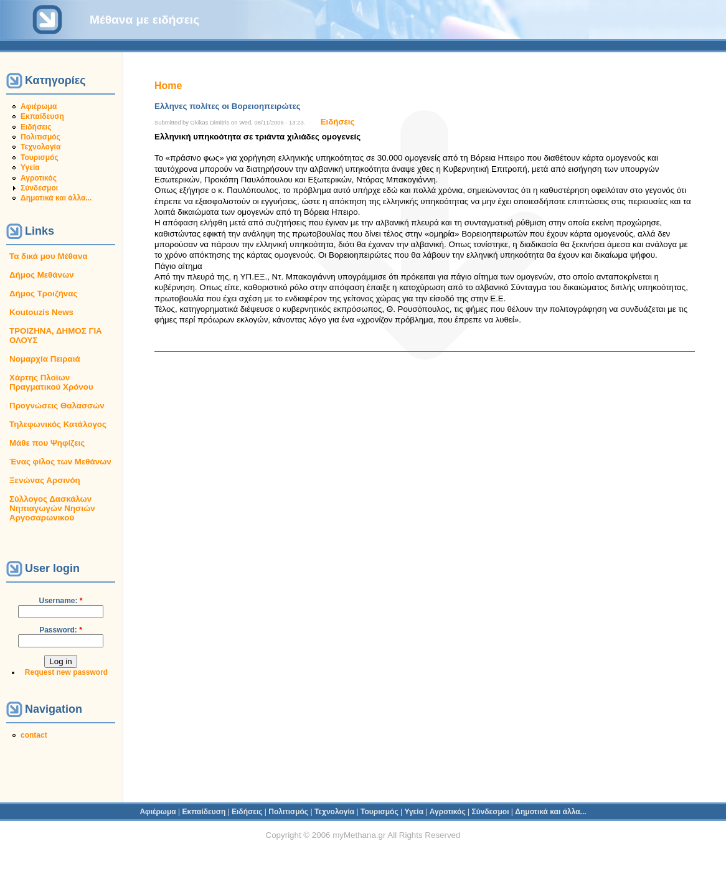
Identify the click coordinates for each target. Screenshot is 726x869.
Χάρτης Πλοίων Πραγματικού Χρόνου (51, 382)
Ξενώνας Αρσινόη (44, 480)
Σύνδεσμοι (39, 188)
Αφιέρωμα (39, 106)
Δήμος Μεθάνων (41, 274)
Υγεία (30, 167)
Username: (60, 600)
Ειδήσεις (36, 127)
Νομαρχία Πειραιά (44, 359)
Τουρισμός (40, 157)
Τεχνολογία (40, 147)
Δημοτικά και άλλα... (56, 198)
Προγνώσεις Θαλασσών (57, 405)
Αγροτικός (39, 178)
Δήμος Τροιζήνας (43, 293)
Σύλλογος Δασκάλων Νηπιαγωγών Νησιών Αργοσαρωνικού (52, 508)
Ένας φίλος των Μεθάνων (60, 461)
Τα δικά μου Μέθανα (48, 256)
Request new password (66, 672)
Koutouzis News (41, 312)
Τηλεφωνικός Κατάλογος (57, 424)
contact (34, 735)
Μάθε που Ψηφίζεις (47, 443)
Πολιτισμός (40, 137)
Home (168, 85)
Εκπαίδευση (42, 116)
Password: (60, 630)
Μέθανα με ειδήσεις (144, 19)
